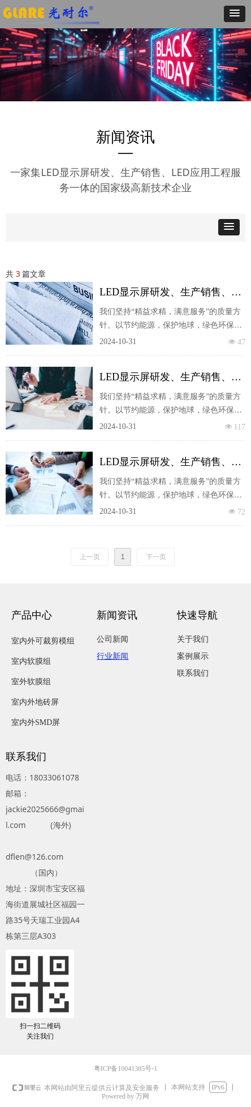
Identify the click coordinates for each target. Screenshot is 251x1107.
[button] (234, 14)
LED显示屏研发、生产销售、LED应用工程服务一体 (165, 294)
